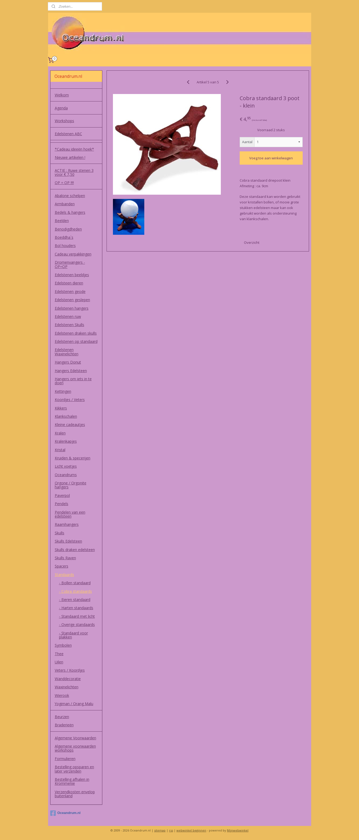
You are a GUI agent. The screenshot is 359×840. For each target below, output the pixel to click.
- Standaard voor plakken (73, 634)
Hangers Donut (68, 362)
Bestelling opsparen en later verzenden (74, 768)
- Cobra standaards (75, 591)
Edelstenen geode (70, 291)
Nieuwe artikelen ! (70, 157)
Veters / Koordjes (70, 670)
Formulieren (65, 758)
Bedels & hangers (70, 212)
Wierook (62, 695)
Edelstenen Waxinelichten (66, 351)
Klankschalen (66, 416)
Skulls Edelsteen (68, 541)
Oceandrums (66, 474)
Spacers (61, 566)
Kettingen (63, 391)
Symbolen (63, 645)
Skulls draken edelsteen (75, 549)
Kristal (60, 449)
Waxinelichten (66, 686)
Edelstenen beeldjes (72, 274)
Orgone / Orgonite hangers (70, 484)
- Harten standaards (76, 607)
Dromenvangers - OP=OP (70, 264)
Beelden (62, 220)
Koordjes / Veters (70, 399)
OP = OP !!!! (64, 182)
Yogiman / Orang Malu (74, 703)
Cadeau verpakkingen (73, 254)
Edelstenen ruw (68, 316)
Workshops (64, 120)
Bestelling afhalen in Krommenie (72, 781)
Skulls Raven (65, 557)
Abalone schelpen (70, 195)
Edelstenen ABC (68, 133)
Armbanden (65, 203)
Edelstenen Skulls (69, 324)
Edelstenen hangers (71, 308)
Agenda (61, 107)
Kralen (60, 433)
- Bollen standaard (75, 582)
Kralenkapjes (66, 441)
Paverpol (62, 495)
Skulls (59, 532)
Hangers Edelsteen (71, 370)
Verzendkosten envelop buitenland (75, 793)
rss (171, 830)
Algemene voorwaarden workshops (75, 748)
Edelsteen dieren (69, 282)
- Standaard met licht (77, 616)
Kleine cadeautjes (70, 424)
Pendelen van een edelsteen (70, 514)
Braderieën (64, 724)
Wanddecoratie (68, 678)
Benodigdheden (68, 229)
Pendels (61, 503)
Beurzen (62, 716)
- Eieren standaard (74, 599)
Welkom (62, 94)
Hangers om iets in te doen (73, 380)
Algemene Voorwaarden (75, 737)
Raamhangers (67, 524)
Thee (59, 653)
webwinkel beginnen (191, 830)
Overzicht (251, 242)
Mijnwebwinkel (237, 830)
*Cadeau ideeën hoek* (74, 149)
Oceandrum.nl (65, 813)
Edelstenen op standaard (76, 341)
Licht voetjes (66, 466)
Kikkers (61, 408)
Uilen (59, 661)
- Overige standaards (77, 624)
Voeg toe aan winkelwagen (271, 158)
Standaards (64, 574)
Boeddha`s (64, 237)
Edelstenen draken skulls (76, 333)
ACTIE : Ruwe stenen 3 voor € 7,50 (74, 172)
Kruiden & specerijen (72, 457)
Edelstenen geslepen (72, 299)
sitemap (160, 830)
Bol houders (65, 245)
